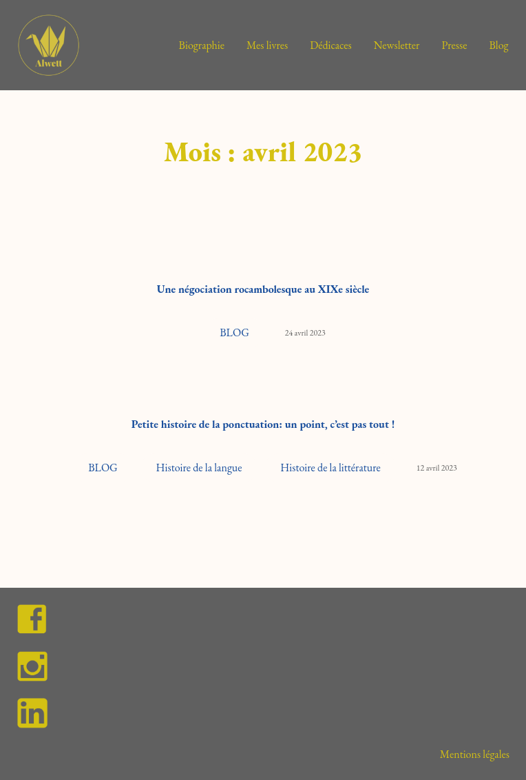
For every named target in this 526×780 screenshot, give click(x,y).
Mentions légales (474, 754)
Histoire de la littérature (330, 467)
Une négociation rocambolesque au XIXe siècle (263, 289)
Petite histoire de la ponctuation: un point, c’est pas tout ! (263, 424)
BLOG (234, 332)
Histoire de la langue (199, 467)
